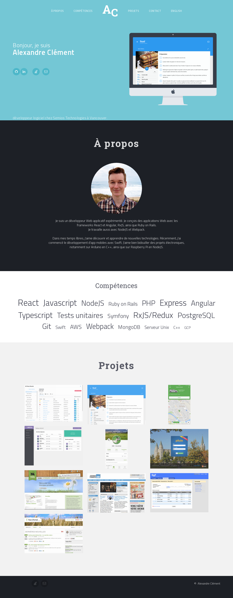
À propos (57, 11)
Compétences (83, 11)
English (176, 11)
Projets (133, 11)
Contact (155, 11)
